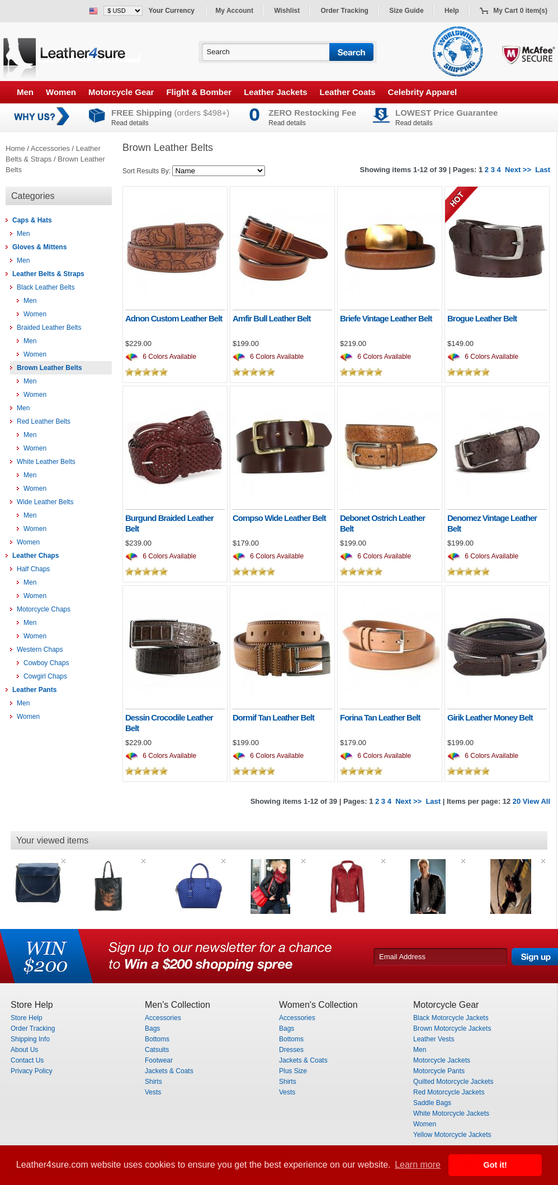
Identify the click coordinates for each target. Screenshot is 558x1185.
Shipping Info (30, 1039)
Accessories (50, 148)
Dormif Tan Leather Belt (273, 717)
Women (61, 92)
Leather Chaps (35, 556)
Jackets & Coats (169, 1071)
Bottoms (157, 1039)
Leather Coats (348, 92)
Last (542, 169)
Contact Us (27, 1060)
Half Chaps (33, 569)
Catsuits (157, 1050)
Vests (153, 1092)
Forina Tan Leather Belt (380, 717)
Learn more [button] (418, 1164)
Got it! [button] (495, 1164)
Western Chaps (40, 649)
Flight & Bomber (198, 92)
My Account (234, 11)
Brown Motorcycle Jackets (452, 1028)
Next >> (518, 169)
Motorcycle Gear (121, 92)
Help (451, 11)
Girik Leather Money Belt (490, 717)
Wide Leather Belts (45, 502)
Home (15, 148)
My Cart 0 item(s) (520, 11)
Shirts (153, 1082)
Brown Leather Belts (49, 368)
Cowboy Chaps (46, 663)
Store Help (26, 1018)
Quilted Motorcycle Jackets (453, 1082)
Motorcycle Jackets (441, 1060)
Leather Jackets (275, 92)
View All (536, 801)
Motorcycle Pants (439, 1071)
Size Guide (406, 11)
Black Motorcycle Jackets (451, 1018)
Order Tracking (344, 11)
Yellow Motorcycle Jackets (452, 1135)
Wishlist (287, 11)
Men (25, 92)
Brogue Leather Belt (482, 318)
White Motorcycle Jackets (451, 1113)
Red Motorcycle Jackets (448, 1092)
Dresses (291, 1050)
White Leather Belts (46, 462)
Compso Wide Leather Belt (279, 518)
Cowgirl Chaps (45, 676)
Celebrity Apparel (422, 92)
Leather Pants (34, 690)
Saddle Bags (432, 1103)
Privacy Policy (32, 1071)
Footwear (159, 1060)
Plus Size (293, 1071)
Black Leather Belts (45, 287)
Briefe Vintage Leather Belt (386, 318)
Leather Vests (433, 1039)
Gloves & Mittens (39, 247)
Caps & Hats (32, 220)
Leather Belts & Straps (48, 274)
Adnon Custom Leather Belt (173, 318)
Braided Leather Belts (49, 327)
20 (517, 801)
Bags (152, 1028)
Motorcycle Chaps (43, 609)
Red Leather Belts (43, 421)
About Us (24, 1050)
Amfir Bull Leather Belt (272, 318)
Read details (130, 123)
